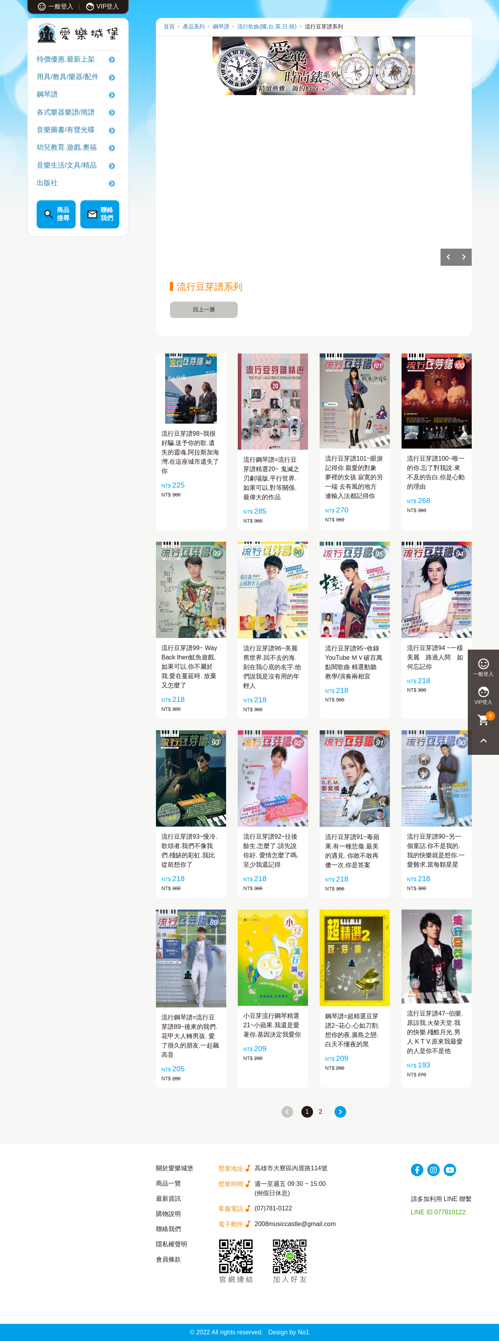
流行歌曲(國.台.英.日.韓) (267, 26)
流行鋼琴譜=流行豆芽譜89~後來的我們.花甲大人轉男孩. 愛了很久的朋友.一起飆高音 (190, 1036)
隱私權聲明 (171, 1244)
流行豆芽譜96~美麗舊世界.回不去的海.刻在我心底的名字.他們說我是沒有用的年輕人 (272, 667)
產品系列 (194, 26)
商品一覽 (168, 1183)
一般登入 (55, 6)
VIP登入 (102, 6)
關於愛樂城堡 (174, 1168)
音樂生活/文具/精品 (67, 165)
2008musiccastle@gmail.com (295, 1224)
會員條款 (168, 1259)
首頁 (169, 26)
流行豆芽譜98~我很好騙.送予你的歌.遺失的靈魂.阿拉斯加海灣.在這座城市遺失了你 (190, 452)
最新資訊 (168, 1198)
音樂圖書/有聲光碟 (66, 130)
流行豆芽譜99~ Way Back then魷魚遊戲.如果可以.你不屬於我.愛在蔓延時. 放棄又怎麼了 (189, 667)
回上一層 (204, 309)
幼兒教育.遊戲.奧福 (67, 147)
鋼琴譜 (47, 94)
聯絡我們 (168, 1229)
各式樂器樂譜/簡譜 (66, 112)
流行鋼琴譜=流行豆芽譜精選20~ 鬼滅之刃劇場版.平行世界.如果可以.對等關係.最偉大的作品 (271, 478)
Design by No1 (288, 1332)
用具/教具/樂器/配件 (68, 77)
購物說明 (168, 1213)
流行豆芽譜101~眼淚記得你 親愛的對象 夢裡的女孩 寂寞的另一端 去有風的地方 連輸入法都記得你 (354, 477)
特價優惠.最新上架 (66, 59)
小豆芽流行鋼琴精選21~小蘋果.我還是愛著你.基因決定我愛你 (272, 1025)
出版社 (47, 183)
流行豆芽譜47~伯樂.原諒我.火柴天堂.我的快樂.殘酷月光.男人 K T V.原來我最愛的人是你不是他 (435, 1032)
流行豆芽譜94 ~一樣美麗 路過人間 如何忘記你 (435, 657)
